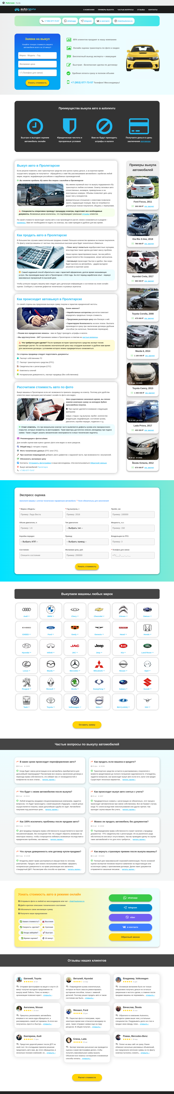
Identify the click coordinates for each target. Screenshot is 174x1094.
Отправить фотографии (40, 463)
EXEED (26, 634)
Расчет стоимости (87, 1077)
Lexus (26, 671)
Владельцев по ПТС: (120, 536)
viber (130, 917)
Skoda (75, 689)
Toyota (51, 707)
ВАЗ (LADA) (123, 707)
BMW (50, 616)
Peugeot (26, 689)
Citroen (123, 616)
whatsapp (70, 21)
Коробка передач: (27, 536)
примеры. (21, 223)
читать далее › (49, 779)
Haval (123, 634)
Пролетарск (43, 467)
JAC (75, 653)
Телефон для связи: (120, 550)
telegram (86, 21)
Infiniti (50, 653)
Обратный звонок (130, 937)
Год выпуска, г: (72, 509)
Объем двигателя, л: (28, 523)
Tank (27, 707)
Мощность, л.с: (117, 523)
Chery (75, 616)
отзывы (85, 214)
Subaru (123, 689)
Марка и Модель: (27, 509)
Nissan (123, 671)
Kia (123, 653)
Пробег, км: (116, 509)
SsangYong (99, 689)
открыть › (47, 995)
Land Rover (147, 653)
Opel (147, 671)
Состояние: (24, 550)
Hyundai (26, 653)
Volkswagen (75, 707)
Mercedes (75, 671)
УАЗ (147, 707)
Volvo (99, 707)
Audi (27, 616)
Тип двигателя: (71, 523)
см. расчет (149, 206)
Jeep (99, 653)
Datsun (147, 616)
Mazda (51, 671)
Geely (74, 634)
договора (145, 141)
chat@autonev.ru (123, 21)
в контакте (103, 21)
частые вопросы (90, 337)
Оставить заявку (87, 725)
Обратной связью (98, 463)
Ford (51, 634)
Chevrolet (99, 616)
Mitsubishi (99, 671)
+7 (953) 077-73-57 (82, 82)
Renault (50, 689)
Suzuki (147, 689)
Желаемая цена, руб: (74, 550)
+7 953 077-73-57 (50, 21)
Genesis (99, 634)
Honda (147, 634)
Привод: (69, 536)
